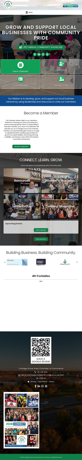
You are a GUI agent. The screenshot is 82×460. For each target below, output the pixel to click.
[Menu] (29, 12)
